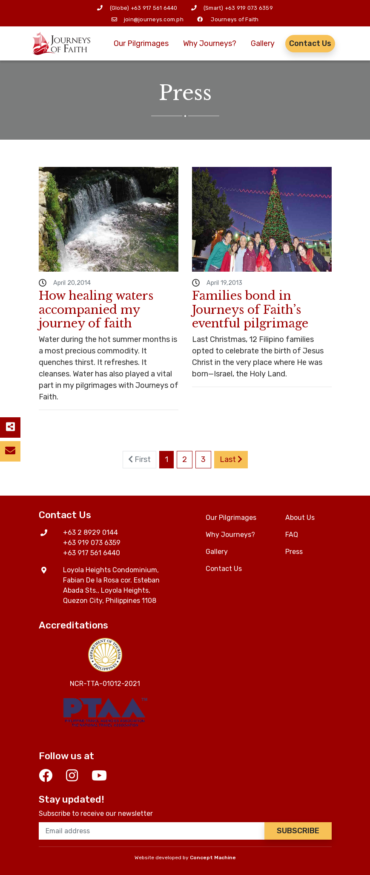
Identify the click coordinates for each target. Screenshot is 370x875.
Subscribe (298, 830)
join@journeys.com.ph (154, 19)
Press (294, 552)
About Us (300, 518)
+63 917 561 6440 (154, 8)
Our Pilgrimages (141, 43)
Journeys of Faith (234, 19)
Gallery (263, 43)
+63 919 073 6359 (249, 8)
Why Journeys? (209, 43)
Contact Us (310, 43)
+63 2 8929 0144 (90, 532)
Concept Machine (213, 858)
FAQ (291, 535)
